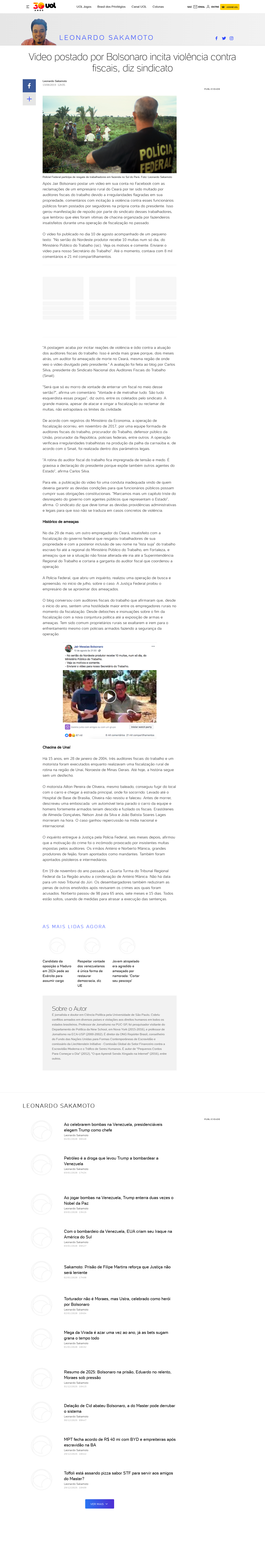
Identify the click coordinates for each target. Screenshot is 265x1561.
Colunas (158, 6)
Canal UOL (139, 6)
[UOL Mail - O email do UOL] (199, 6)
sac (189, 7)
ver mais (99, 1504)
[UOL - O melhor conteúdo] (44, 7)
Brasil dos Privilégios (111, 6)
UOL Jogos (84, 6)
